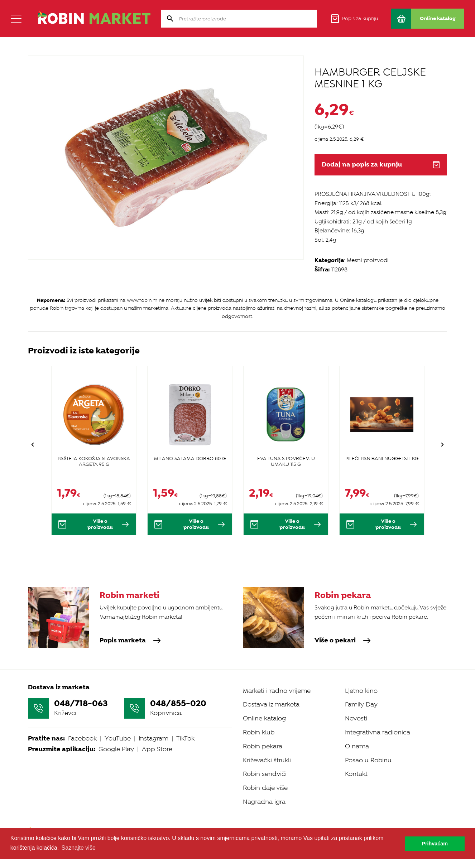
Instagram (153, 738)
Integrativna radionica (377, 732)
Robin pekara (262, 746)
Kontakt (356, 773)
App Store (157, 749)
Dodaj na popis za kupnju (381, 164)
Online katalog (264, 718)
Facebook (82, 738)
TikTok (185, 738)
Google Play (116, 749)
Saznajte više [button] (79, 848)
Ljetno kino (361, 690)
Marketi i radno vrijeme (277, 690)
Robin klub (258, 732)
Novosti (356, 718)
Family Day (361, 704)
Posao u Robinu (368, 760)
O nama (357, 746)
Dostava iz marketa (271, 704)
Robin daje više (265, 787)
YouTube (118, 738)
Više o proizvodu (108, 524)
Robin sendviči (265, 773)
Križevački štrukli (267, 760)
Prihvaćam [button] (435, 843)
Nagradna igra (264, 801)
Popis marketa (130, 640)
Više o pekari (343, 640)
